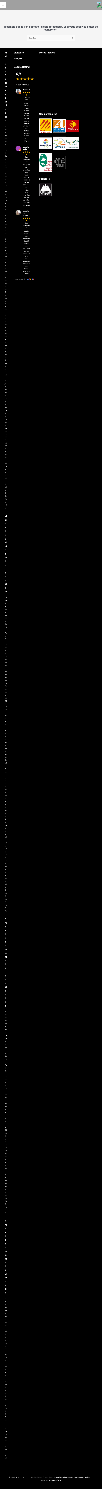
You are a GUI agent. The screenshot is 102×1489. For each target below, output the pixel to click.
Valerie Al (26, 90)
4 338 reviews (22, 84)
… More (27, 205)
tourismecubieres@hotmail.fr (6, 286)
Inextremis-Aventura (51, 1480)
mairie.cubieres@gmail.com (6, 233)
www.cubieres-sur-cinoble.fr (6, 333)
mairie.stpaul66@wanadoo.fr (6, 748)
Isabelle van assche (26, 213)
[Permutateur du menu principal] (3, 5)
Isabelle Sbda (26, 148)
